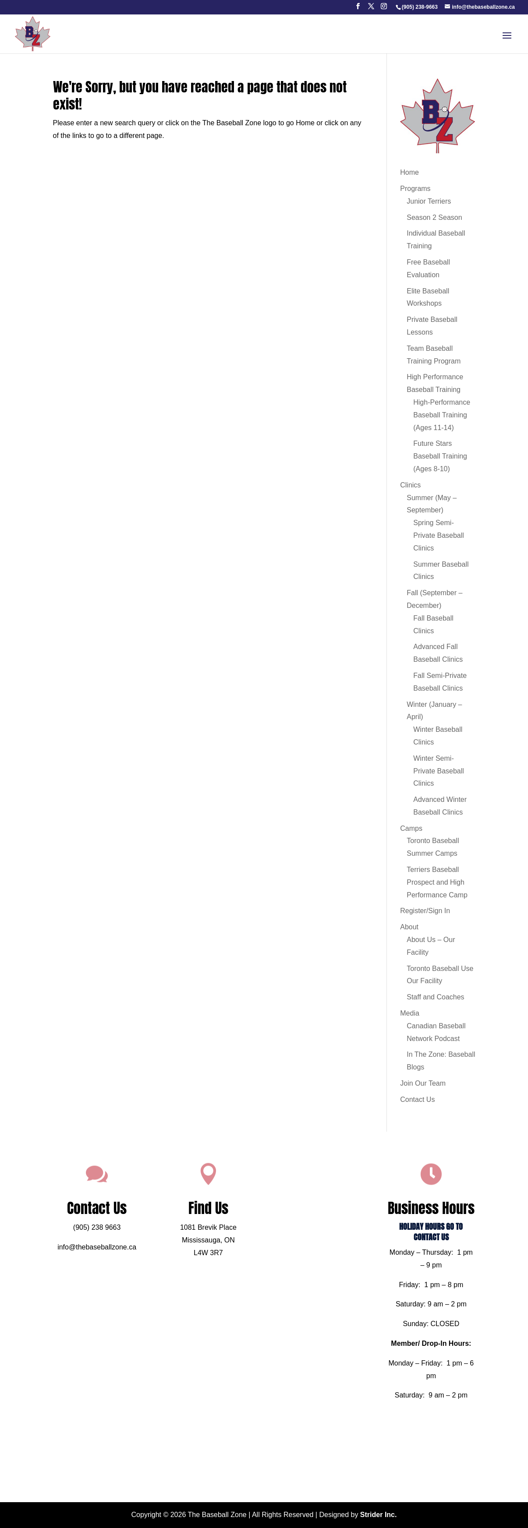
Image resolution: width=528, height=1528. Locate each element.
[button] (358, 8)
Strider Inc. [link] (378, 1514)
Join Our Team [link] (423, 1083)
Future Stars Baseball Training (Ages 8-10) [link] (440, 456)
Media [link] (409, 1013)
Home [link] (409, 172)
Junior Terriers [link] (429, 201)
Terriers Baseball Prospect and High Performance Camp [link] (437, 882)
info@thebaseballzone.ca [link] (124, 1258)
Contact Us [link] (417, 1099)
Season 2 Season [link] (434, 217)
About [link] (409, 927)
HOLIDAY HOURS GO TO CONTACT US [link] (403, 1245)
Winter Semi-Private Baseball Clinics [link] (438, 771)
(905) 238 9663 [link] (124, 1242)
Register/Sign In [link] (425, 910)
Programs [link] (415, 188)
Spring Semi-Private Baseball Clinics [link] (438, 535)
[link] (419, 7)
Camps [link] (411, 828)
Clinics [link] (410, 485)
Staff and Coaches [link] (435, 997)
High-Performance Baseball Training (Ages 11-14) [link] (441, 415)
